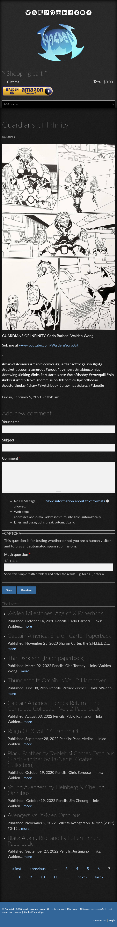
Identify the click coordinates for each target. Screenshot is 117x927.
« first (16, 868)
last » (99, 877)
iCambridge (37, 912)
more (28, 626)
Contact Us (100, 920)
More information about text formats (75, 501)
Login (112, 920)
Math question (17, 554)
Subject (8, 440)
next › (82, 877)
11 (55, 877)
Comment (11, 458)
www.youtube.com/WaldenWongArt (49, 345)
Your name (11, 422)
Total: (98, 82)
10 (43, 877)
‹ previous (37, 868)
